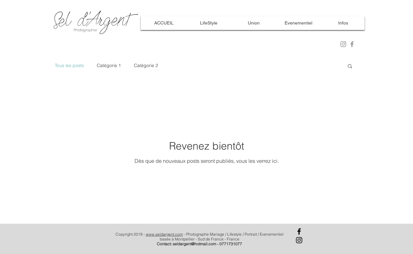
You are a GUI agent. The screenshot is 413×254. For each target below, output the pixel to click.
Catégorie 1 (109, 65)
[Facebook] (299, 231)
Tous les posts (69, 65)
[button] (350, 66)
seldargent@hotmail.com (194, 243)
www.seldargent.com (164, 234)
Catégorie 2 (146, 65)
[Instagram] (299, 240)
